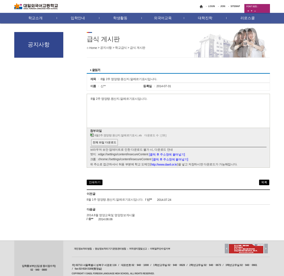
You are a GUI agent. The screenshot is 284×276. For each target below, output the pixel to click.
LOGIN (211, 6)
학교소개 (35, 18)
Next (266, 248)
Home (93, 48)
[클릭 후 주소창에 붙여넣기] (167, 154)
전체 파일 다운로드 (104, 142)
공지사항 (106, 47)
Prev (226, 248)
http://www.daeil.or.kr (164, 164)
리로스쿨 (248, 18)
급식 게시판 (137, 47)
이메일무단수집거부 (160, 248)
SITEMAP (235, 6)
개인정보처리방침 (83, 248)
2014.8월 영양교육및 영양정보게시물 (111, 215)
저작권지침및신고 (138, 248)
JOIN (222, 6)
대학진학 (205, 18)
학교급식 (121, 47)
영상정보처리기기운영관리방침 (110, 248)
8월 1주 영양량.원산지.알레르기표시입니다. (115, 199)
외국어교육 (163, 18)
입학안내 (78, 18)
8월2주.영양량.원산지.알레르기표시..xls (118, 135)
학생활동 (120, 18)
